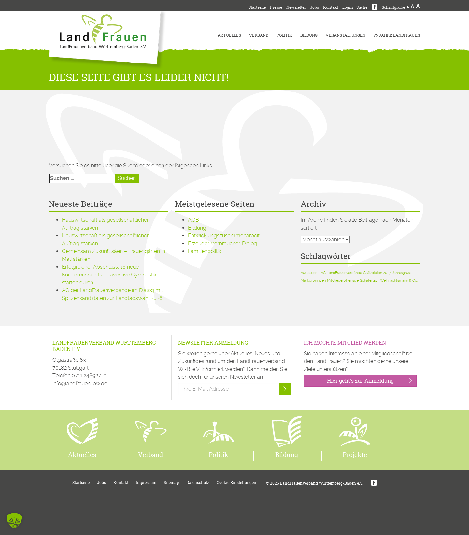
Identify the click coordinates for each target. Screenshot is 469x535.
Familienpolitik (204, 251)
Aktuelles (229, 35)
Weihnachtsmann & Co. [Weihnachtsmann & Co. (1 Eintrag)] (399, 280)
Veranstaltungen (345, 35)
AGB (193, 220)
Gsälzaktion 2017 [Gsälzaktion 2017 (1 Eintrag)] (377, 273)
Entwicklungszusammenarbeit (224, 235)
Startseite (257, 7)
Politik (284, 35)
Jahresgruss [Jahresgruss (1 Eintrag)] (401, 273)
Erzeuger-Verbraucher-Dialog (222, 243)
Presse (276, 7)
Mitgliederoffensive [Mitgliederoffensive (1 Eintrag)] (343, 280)
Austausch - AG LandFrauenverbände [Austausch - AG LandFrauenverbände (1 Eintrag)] (331, 273)
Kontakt (330, 7)
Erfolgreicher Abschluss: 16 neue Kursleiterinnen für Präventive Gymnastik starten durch (109, 275)
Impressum (146, 482)
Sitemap (171, 482)
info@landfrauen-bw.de (79, 383)
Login (347, 7)
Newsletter (296, 7)
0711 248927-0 (89, 376)
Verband (258, 35)
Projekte (355, 454)
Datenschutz (197, 482)
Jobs (314, 7)
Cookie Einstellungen (236, 482)
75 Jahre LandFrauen (397, 35)
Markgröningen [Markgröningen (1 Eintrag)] (313, 280)
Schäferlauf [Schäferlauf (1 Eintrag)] (369, 280)
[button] (14, 520)
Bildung (309, 35)
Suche (361, 7)
